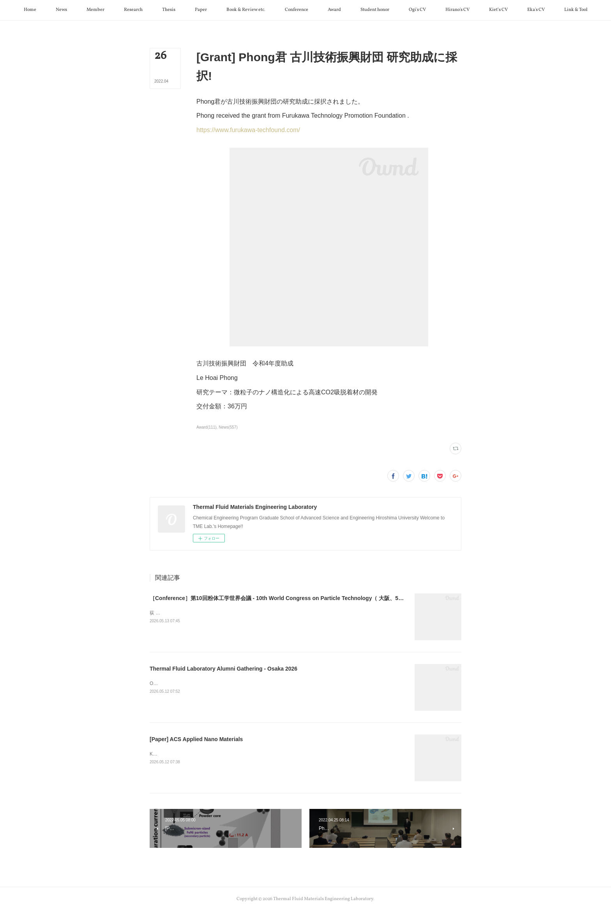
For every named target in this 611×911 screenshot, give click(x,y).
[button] (30, 10)
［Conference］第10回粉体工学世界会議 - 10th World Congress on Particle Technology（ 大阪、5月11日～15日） (294, 598)
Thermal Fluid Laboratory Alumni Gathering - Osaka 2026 (223, 669)
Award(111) (206, 427)
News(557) (228, 427)
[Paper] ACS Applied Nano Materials (196, 739)
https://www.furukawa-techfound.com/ (248, 130)
